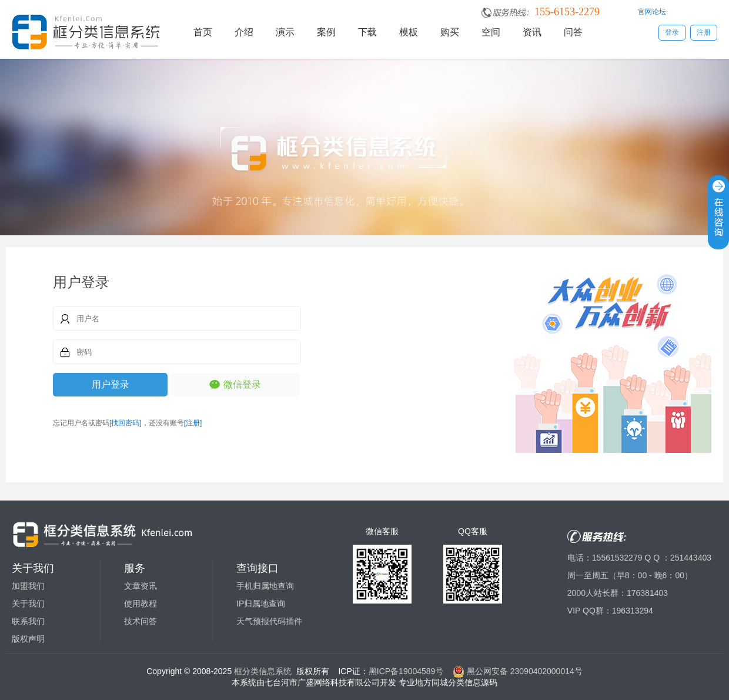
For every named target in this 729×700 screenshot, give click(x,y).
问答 (573, 32)
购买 (449, 32)
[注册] (193, 423)
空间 (490, 32)
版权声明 (28, 639)
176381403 (647, 593)
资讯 (532, 32)
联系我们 (28, 621)
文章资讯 (140, 586)
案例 (326, 32)
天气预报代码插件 (269, 621)
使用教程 (140, 603)
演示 (285, 32)
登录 (672, 32)
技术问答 (140, 621)
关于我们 (28, 603)
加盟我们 (28, 586)
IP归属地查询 (260, 603)
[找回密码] (125, 423)
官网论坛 (652, 12)
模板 (408, 32)
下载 (367, 32)
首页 (202, 32)
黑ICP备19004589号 (406, 671)
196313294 (632, 610)
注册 (704, 32)
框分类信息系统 (263, 671)
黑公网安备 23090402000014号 (518, 671)
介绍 (244, 32)
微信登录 (242, 384)
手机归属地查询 (265, 586)
